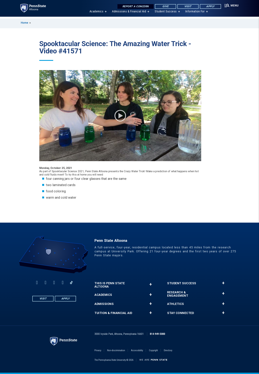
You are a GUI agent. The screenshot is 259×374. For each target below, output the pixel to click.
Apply (209, 6)
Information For (194, 13)
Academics (96, 13)
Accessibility (137, 350)
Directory (168, 350)
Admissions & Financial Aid (128, 13)
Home (24, 22)
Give (165, 6)
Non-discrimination (116, 350)
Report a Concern (135, 6)
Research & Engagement (177, 294)
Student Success (165, 13)
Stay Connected (180, 313)
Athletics (175, 304)
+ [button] (150, 284)
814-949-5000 (157, 333)
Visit (187, 6)
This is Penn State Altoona (109, 285)
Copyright (153, 350)
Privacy (97, 350)
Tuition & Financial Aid (113, 313)
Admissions (104, 304)
